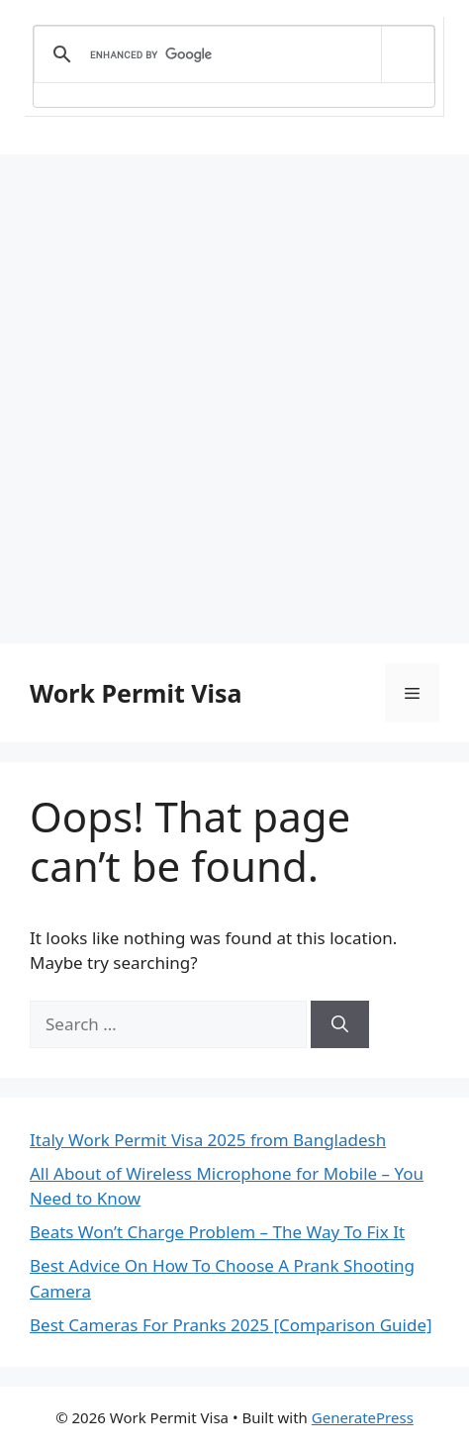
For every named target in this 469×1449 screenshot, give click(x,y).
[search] (230, 54)
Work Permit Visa (136, 693)
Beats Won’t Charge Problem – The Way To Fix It (217, 1231)
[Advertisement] (234, 398)
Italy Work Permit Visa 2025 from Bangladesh (208, 1139)
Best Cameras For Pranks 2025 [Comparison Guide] (231, 1324)
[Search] (340, 1024)
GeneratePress (363, 1417)
